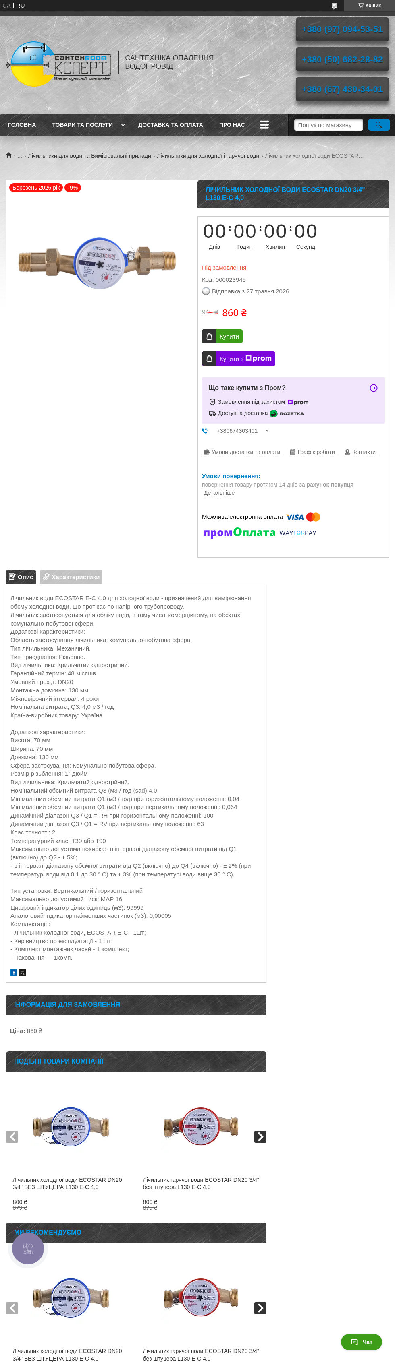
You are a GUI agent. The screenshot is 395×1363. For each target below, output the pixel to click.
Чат (361, 1342)
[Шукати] (379, 125)
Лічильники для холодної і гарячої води (208, 156)
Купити (229, 336)
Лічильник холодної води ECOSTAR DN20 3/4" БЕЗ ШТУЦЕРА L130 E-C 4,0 (67, 1184)
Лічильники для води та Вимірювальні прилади (89, 156)
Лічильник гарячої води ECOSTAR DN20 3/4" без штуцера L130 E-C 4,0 (201, 1184)
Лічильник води (31, 598)
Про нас (232, 125)
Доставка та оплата (170, 125)
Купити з (246, 358)
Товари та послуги (82, 125)
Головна (22, 125)
